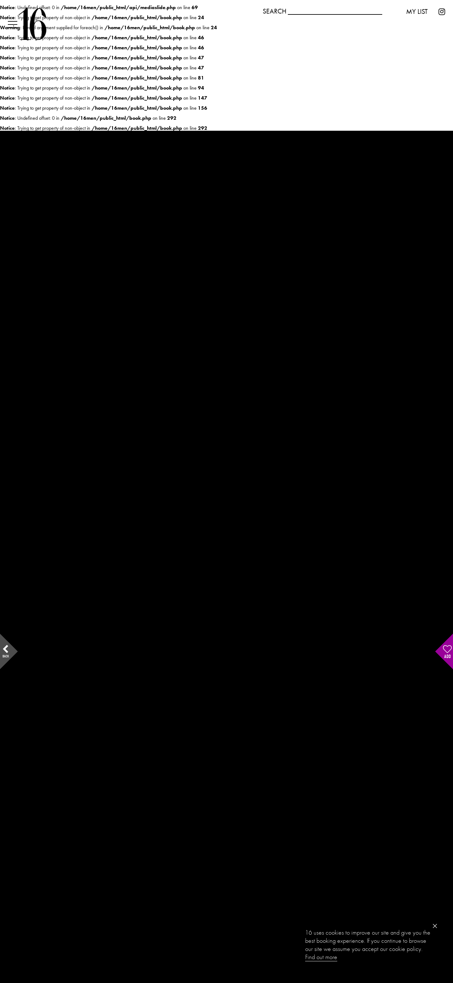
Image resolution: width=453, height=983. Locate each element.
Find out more (321, 957)
